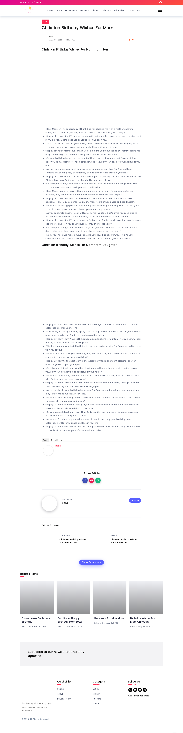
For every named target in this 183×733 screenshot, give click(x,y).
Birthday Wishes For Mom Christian (142, 620)
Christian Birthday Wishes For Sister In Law (72, 541)
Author (45, 440)
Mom (45, 22)
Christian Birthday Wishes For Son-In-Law (124, 541)
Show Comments (91, 562)
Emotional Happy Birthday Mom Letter (70, 620)
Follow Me (135, 500)
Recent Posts (56, 440)
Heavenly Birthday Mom (109, 618)
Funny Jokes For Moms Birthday (36, 620)
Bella (51, 36)
